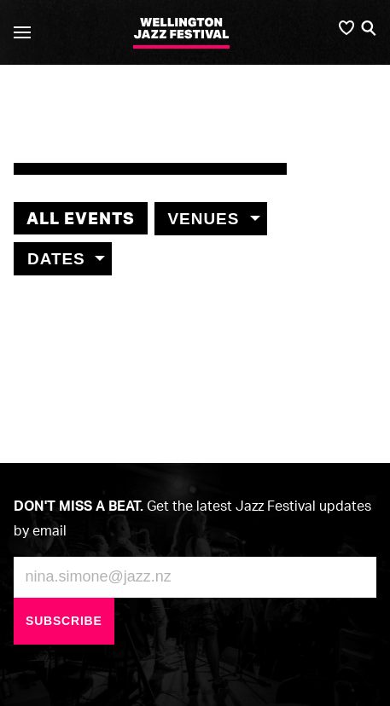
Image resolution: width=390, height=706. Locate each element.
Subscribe (64, 621)
